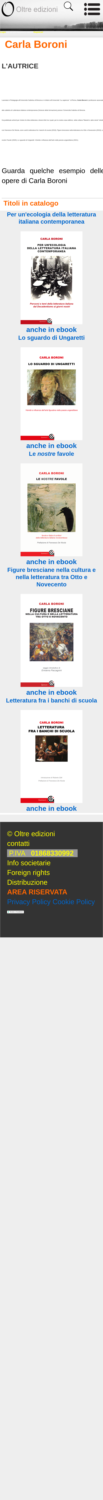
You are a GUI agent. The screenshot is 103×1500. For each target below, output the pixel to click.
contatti (18, 843)
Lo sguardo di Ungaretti (51, 337)
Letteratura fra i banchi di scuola (51, 700)
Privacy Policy (29, 902)
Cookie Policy (73, 902)
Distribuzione (27, 882)
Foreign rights (28, 872)
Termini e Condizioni (16, 912)
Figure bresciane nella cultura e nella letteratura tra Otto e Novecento (51, 577)
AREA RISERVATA (37, 892)
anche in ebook (51, 329)
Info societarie (29, 863)
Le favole (51, 453)
